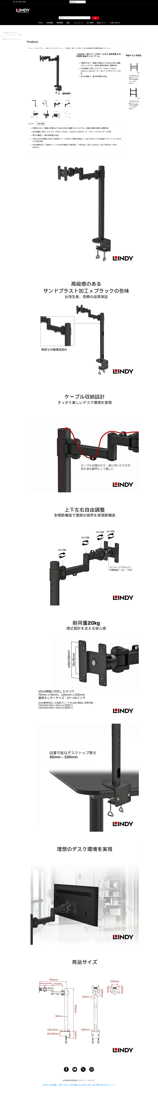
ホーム (30, 48)
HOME (40, 22)
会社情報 (49, 22)
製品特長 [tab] (31, 124)
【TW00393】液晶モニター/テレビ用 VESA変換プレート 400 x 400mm (134, 79)
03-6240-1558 (21, 2)
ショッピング (78, 22)
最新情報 (60, 22)
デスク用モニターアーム (9, 32)
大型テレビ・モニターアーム (10, 39)
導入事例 (90, 22)
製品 (68, 22)
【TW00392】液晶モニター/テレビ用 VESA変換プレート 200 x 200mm (134, 104)
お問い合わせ (115, 22)
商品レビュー (102, 22)
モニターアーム (39, 48)
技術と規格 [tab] (40, 124)
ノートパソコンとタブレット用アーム (12, 36)
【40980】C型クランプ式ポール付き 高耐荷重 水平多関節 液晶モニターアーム (88, 48)
